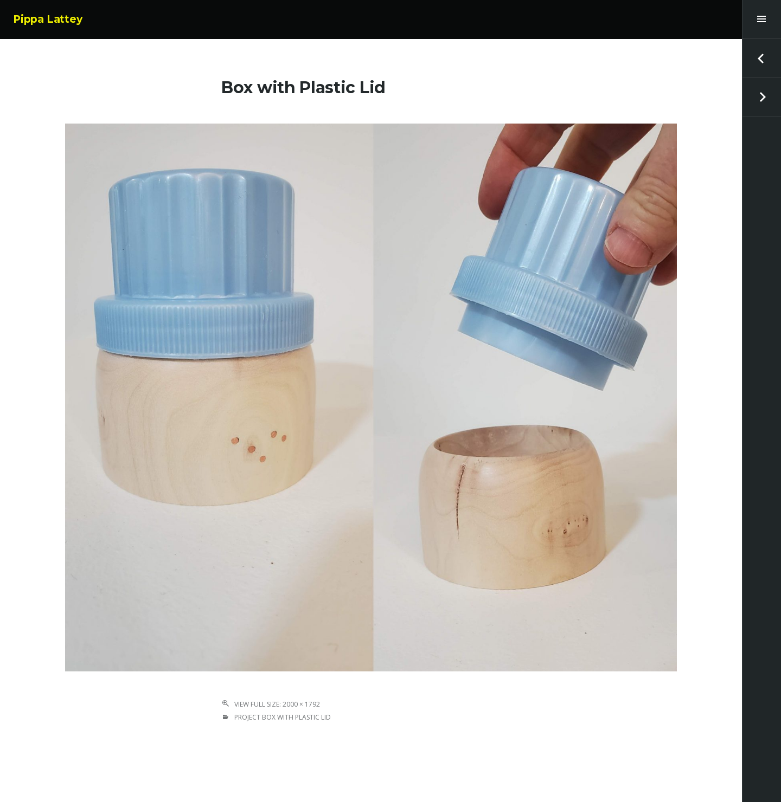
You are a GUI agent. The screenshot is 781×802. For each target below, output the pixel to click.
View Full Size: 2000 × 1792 (277, 704)
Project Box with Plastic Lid (282, 717)
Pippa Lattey (47, 19)
